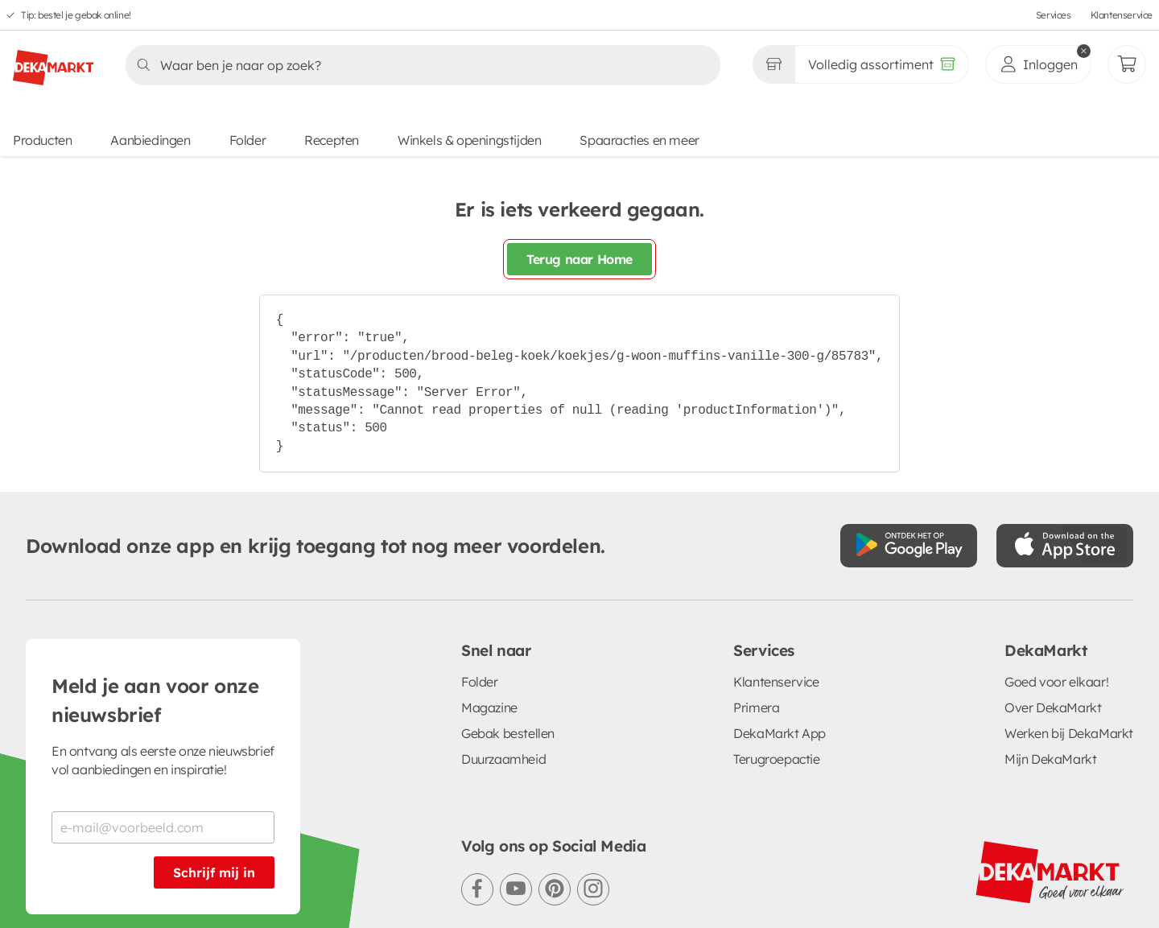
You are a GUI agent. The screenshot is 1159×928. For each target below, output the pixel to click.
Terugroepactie (776, 759)
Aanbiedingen (150, 140)
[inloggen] (1038, 64)
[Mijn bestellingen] (1126, 64)
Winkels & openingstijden (469, 140)
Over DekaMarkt (1052, 707)
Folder (247, 140)
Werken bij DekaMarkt (1068, 733)
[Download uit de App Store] (1064, 545)
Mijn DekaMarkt (1050, 759)
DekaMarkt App (779, 733)
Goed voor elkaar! (1056, 682)
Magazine (489, 707)
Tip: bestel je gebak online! (76, 15)
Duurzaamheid (503, 759)
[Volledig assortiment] (881, 64)
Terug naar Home (579, 259)
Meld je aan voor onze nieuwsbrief (155, 700)
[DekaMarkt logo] (53, 61)
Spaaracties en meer (639, 140)
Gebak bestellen (508, 733)
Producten (42, 140)
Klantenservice (1122, 15)
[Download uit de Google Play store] (908, 545)
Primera (756, 707)
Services (1053, 15)
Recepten (331, 140)
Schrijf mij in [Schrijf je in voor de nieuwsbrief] (214, 872)
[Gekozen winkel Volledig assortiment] (773, 64)
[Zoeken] (418, 65)
